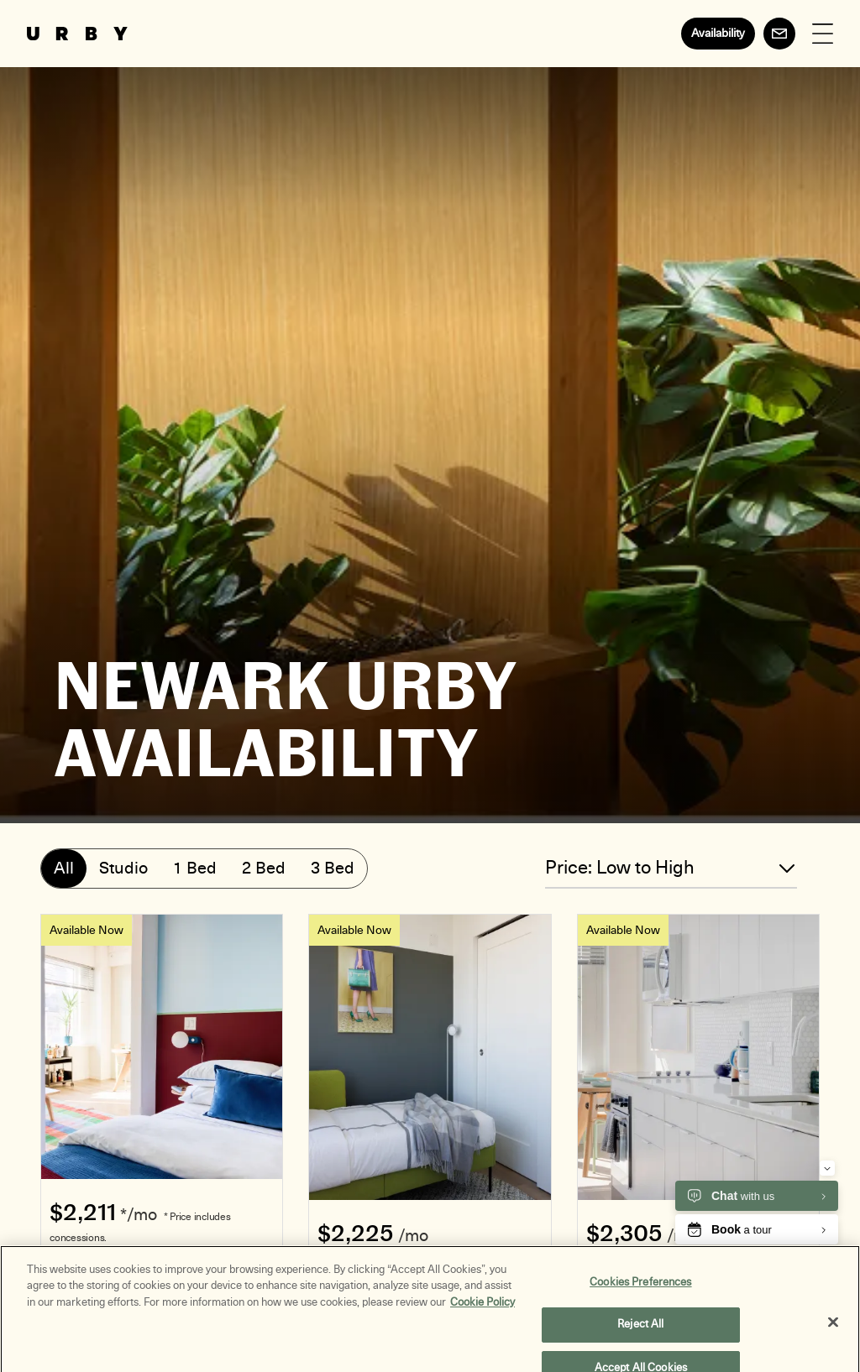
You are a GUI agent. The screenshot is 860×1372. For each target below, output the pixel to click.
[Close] (833, 1344)
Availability (718, 33)
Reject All (640, 1347)
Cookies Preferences (640, 1305)
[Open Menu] (822, 33)
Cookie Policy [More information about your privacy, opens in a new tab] (482, 1325)
